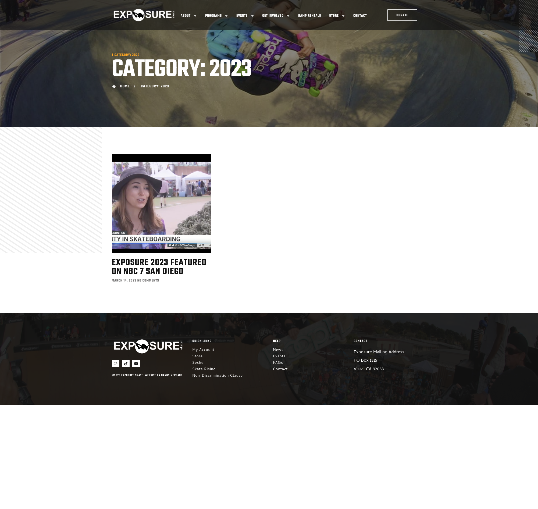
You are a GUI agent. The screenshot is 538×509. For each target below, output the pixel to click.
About (189, 16)
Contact (360, 16)
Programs (216, 16)
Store (337, 16)
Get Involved (276, 16)
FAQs (278, 363)
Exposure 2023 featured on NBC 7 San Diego (159, 267)
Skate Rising (204, 369)
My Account (204, 350)
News (278, 350)
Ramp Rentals (309, 16)
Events (245, 16)
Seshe (198, 363)
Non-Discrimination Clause (218, 376)
